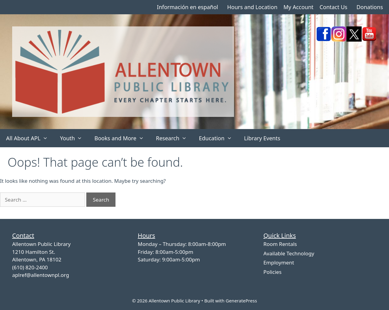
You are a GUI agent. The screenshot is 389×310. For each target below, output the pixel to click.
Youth (74, 138)
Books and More (122, 138)
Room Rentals (280, 243)
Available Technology (288, 253)
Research (174, 138)
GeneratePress (241, 301)
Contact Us (333, 7)
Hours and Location (252, 7)
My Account (299, 7)
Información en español (187, 7)
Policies (272, 271)
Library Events (262, 138)
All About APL (30, 138)
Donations (369, 7)
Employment (278, 262)
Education (218, 138)
